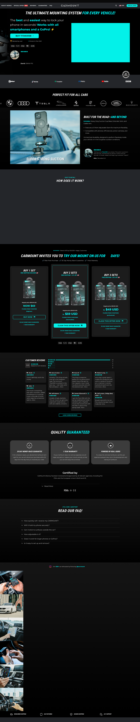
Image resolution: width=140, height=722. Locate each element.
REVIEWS (33, 5)
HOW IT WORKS (6, 5)
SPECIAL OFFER (19, 5)
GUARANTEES (42, 5)
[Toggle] (42, 486)
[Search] (116, 5)
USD (121, 5)
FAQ (50, 5)
